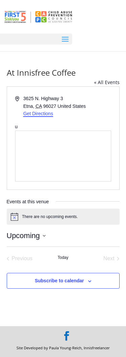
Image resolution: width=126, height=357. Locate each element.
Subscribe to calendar (59, 280)
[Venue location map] (63, 156)
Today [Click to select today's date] (62, 257)
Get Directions (38, 113)
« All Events (107, 82)
